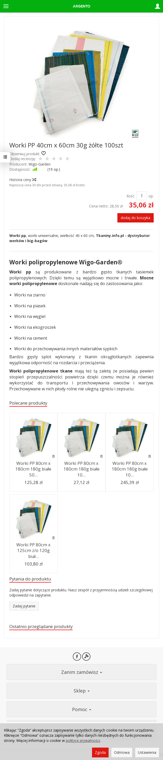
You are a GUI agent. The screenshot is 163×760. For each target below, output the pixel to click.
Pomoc (81, 709)
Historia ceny (22, 179)
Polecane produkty (28, 403)
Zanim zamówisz (81, 672)
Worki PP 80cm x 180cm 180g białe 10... (81, 469)
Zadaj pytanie (24, 605)
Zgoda (100, 752)
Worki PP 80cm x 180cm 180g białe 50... (33, 469)
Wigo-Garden (40, 164)
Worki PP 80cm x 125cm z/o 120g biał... (33, 550)
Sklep (82, 691)
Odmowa (122, 752)
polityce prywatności (83, 740)
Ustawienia (147, 752)
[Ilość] (142, 195)
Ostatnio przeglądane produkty (41, 626)
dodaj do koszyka (135, 217)
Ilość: (130, 195)
